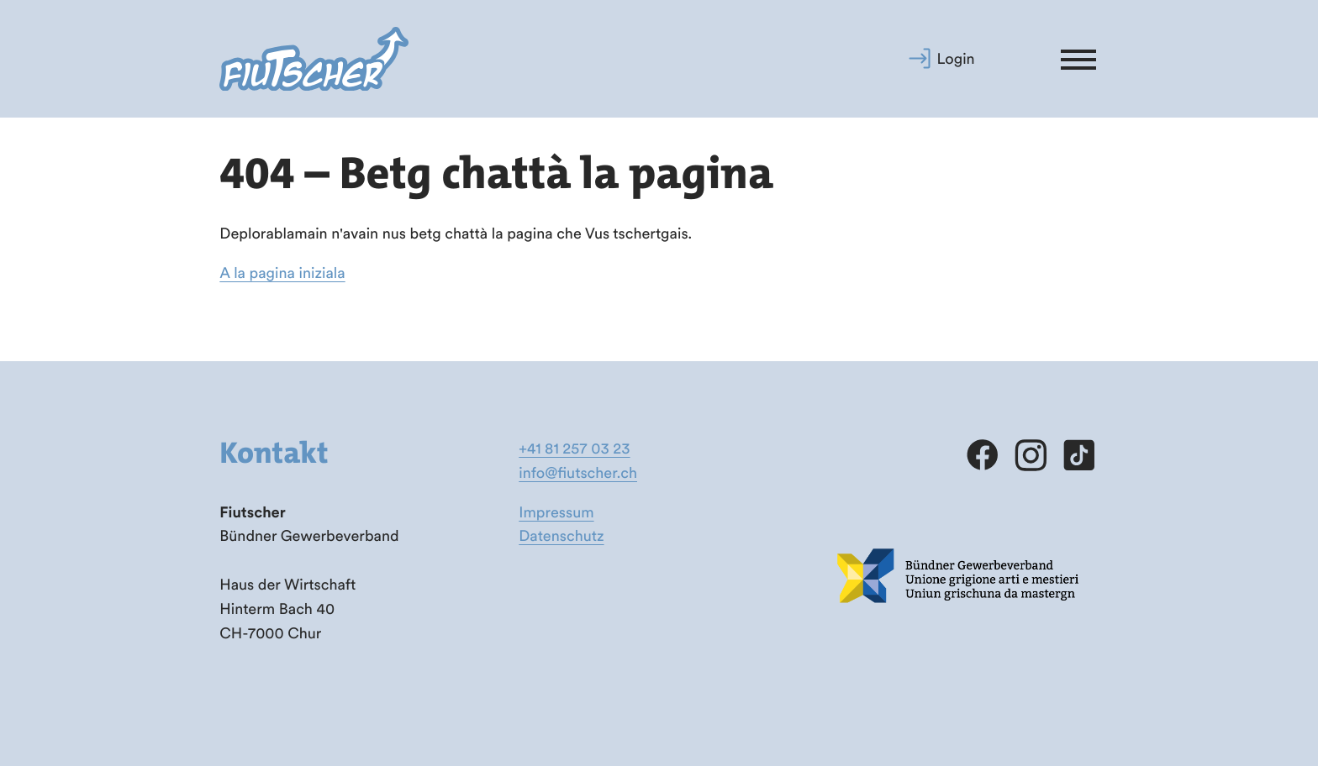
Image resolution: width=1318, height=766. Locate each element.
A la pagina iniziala (282, 272)
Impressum (556, 512)
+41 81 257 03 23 (574, 448)
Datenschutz (561, 535)
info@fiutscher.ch (578, 472)
